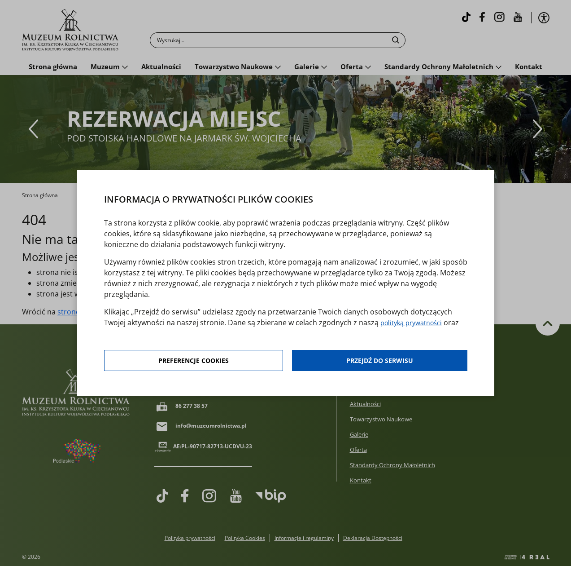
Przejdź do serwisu (380, 362)
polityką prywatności (415, 323)
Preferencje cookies (193, 362)
